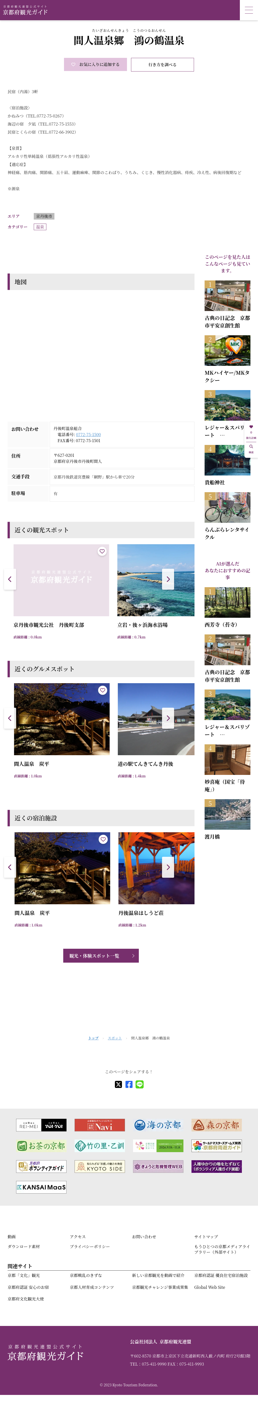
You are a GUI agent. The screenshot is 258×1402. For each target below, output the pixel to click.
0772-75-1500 (88, 434)
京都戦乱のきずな (86, 1275)
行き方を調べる (162, 64)
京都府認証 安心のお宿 (28, 1287)
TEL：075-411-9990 (148, 1364)
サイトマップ (206, 1237)
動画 (12, 1237)
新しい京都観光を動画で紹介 (158, 1275)
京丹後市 (44, 216)
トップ (93, 1038)
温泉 (40, 227)
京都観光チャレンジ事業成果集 (160, 1287)
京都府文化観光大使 (26, 1299)
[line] (140, 1084)
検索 (251, 449)
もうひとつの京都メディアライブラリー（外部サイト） (222, 1249)
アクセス (78, 1237)
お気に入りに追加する (95, 64)
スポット (115, 1038)
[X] (118, 1084)
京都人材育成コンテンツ (92, 1287)
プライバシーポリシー (90, 1246)
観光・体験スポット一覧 (94, 955)
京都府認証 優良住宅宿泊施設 (221, 1275)
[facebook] (129, 1084)
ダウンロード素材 (24, 1246)
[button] (168, 579)
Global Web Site (209, 1287)
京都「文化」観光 (24, 1275)
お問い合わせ (144, 1237)
